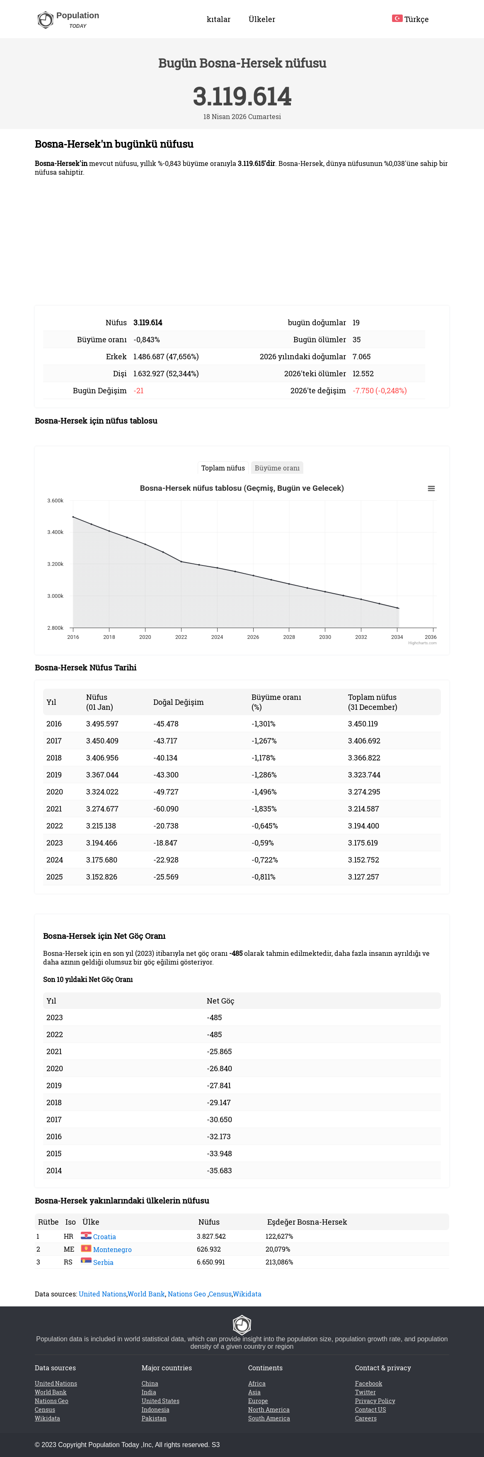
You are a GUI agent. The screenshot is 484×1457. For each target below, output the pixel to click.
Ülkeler (262, 19)
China (150, 1383)
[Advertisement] (242, 241)
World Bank (146, 1293)
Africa (257, 1383)
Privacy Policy (375, 1401)
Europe (258, 1401)
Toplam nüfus (223, 467)
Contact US (370, 1409)
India (149, 1392)
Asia (254, 1392)
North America (269, 1409)
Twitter (365, 1392)
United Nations (102, 1293)
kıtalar (218, 19)
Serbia (97, 1262)
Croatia (98, 1236)
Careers (366, 1418)
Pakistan (154, 1418)
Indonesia (155, 1409)
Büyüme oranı (277, 467)
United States (160, 1401)
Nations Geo (187, 1293)
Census (220, 1293)
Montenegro (106, 1249)
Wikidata (247, 1293)
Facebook (368, 1383)
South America (269, 1418)
